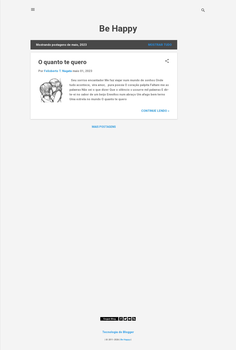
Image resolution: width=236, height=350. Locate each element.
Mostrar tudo (160, 45)
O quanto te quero (62, 62)
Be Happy (118, 28)
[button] (167, 61)
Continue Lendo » (155, 111)
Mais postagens (104, 126)
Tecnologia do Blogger (118, 332)
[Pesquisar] (203, 11)
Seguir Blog (109, 319)
